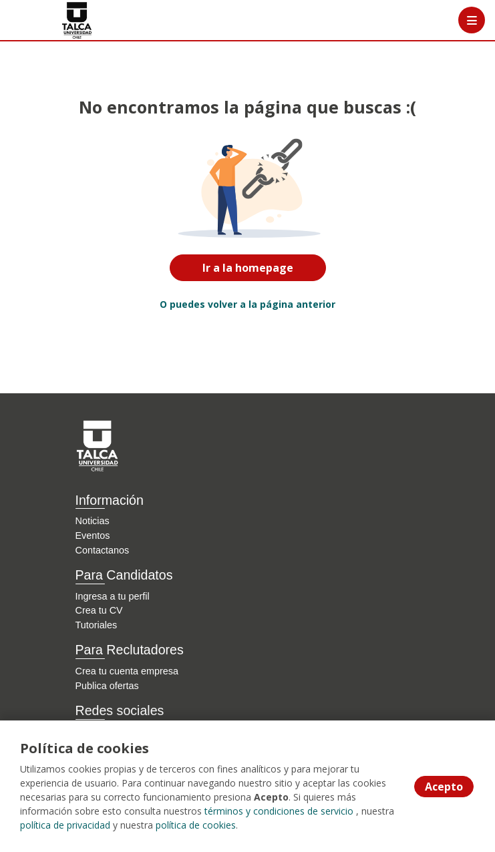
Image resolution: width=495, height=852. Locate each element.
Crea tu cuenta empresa (126, 671)
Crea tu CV (99, 610)
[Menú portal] (471, 20)
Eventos (92, 535)
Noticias (92, 520)
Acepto (444, 786)
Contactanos (102, 550)
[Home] (58, 20)
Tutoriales (96, 625)
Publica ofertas (107, 685)
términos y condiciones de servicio (278, 811)
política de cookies (196, 825)
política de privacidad (65, 825)
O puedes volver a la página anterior (247, 304)
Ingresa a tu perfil (112, 596)
